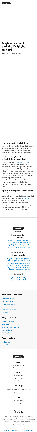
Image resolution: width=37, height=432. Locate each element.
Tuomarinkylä (26, 267)
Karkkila (10, 247)
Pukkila (27, 247)
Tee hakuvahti (6, 342)
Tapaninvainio (25, 265)
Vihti (23, 246)
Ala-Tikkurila (27, 258)
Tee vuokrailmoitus (7, 301)
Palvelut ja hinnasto (8, 321)
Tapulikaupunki (18, 258)
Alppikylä (18, 267)
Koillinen (16, 260)
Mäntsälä (29, 246)
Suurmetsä (9, 262)
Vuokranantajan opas (8, 307)
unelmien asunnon (22, 162)
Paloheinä (27, 269)
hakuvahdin (25, 198)
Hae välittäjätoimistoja (9, 345)
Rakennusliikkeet (7, 330)
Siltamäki (17, 265)
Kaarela (23, 260)
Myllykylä (10, 260)
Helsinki (27, 240)
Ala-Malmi (29, 262)
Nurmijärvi (23, 242)
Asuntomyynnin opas (8, 304)
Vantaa (10, 240)
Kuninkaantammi (19, 262)
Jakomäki (11, 269)
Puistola (27, 263)
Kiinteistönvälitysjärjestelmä (10, 327)
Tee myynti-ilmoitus (8, 298)
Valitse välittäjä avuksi (9, 309)
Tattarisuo (11, 267)
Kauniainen (12, 244)
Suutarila (9, 258)
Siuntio (16, 247)
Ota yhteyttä (6, 333)
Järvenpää (15, 242)
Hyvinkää (9, 246)
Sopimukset (5, 324)
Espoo (9, 242)
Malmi (28, 260)
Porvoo (26, 244)
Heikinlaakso (19, 269)
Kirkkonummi (17, 246)
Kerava (16, 240)
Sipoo (29, 242)
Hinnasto (5, 312)
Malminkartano (19, 263)
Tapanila (10, 265)
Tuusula (21, 240)
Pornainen (20, 244)
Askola (22, 247)
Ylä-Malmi (10, 263)
